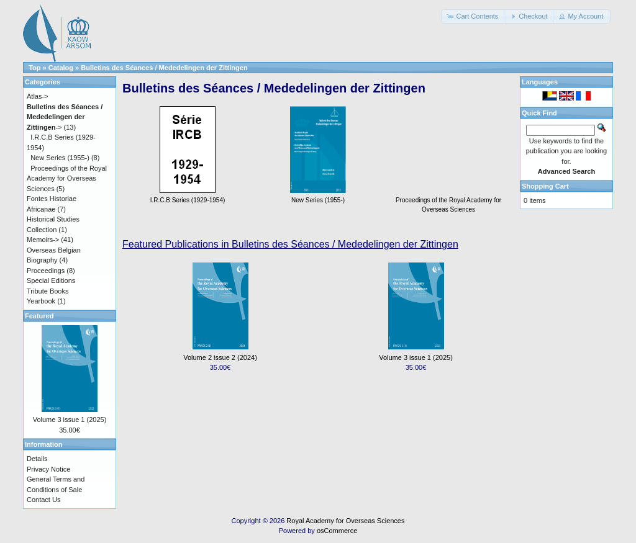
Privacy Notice (48, 469)
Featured (39, 316)
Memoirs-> (43, 239)
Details (37, 458)
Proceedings (46, 270)
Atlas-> (37, 96)
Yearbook (41, 301)
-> (64, 117)
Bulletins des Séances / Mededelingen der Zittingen (164, 67)
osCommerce (337, 530)
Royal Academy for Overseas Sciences (345, 520)
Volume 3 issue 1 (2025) (416, 357)
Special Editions (51, 280)
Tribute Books (47, 291)
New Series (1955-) (59, 157)
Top (34, 67)
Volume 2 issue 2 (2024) (220, 357)
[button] (473, 16)
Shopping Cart (545, 186)
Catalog (60, 67)
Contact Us (43, 499)
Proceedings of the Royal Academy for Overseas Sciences (448, 200)
